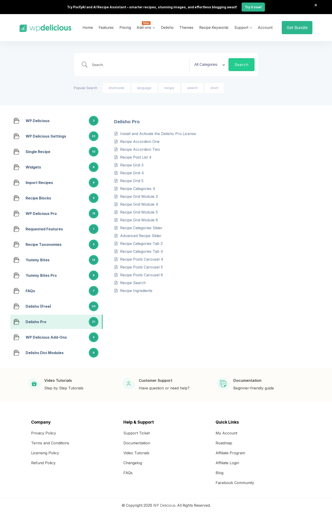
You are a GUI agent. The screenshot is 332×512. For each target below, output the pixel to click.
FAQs (128, 472)
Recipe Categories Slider (141, 227)
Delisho (167, 27)
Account (265, 27)
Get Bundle (297, 27)
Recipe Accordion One (140, 141)
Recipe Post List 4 (135, 156)
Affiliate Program (230, 452)
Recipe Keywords (213, 27)
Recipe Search (133, 282)
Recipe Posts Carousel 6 (141, 274)
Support (241, 27)
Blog (219, 472)
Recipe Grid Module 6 (139, 219)
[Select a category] (208, 64)
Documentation (136, 442)
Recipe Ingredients (136, 290)
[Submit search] (241, 64)
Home (88, 27)
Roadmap (224, 442)
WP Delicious (164, 505)
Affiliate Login (227, 462)
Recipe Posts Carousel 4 (141, 258)
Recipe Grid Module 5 (139, 211)
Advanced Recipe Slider (141, 235)
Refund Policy (43, 462)
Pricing (125, 27)
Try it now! (253, 7)
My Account (226, 432)
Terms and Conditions (50, 442)
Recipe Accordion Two (140, 149)
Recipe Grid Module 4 (139, 204)
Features (106, 27)
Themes (186, 27)
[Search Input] (139, 64)
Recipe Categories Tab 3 (141, 243)
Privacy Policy (43, 432)
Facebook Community (235, 482)
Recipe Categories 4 (137, 188)
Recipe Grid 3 (131, 164)
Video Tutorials (136, 452)
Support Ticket (136, 432)
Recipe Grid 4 (132, 172)
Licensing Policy (45, 452)
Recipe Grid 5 (131, 180)
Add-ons (144, 27)
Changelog (132, 462)
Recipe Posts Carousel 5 (141, 266)
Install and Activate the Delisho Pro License (158, 133)
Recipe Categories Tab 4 (141, 251)
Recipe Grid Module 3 (139, 196)
